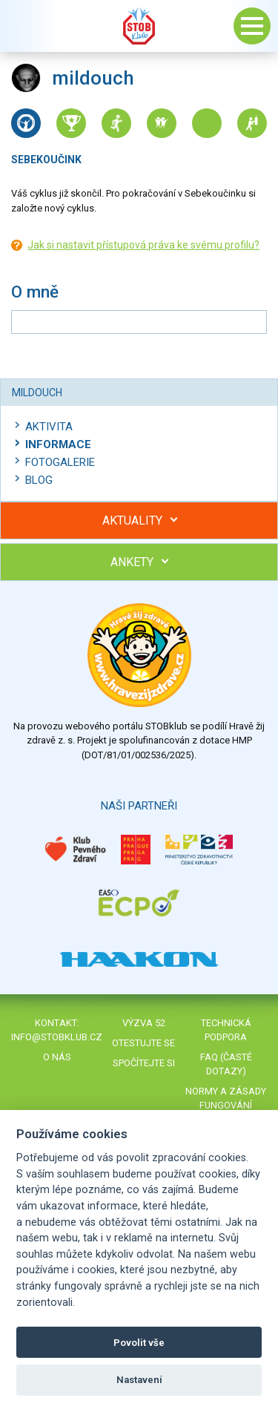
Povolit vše (139, 1342)
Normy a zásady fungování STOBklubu (225, 1105)
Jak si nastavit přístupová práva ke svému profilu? (143, 245)
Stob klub (139, 26)
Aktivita (49, 426)
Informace (58, 444)
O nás (57, 1057)
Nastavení (139, 1379)
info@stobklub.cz (56, 1036)
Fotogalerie (60, 462)
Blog (39, 480)
